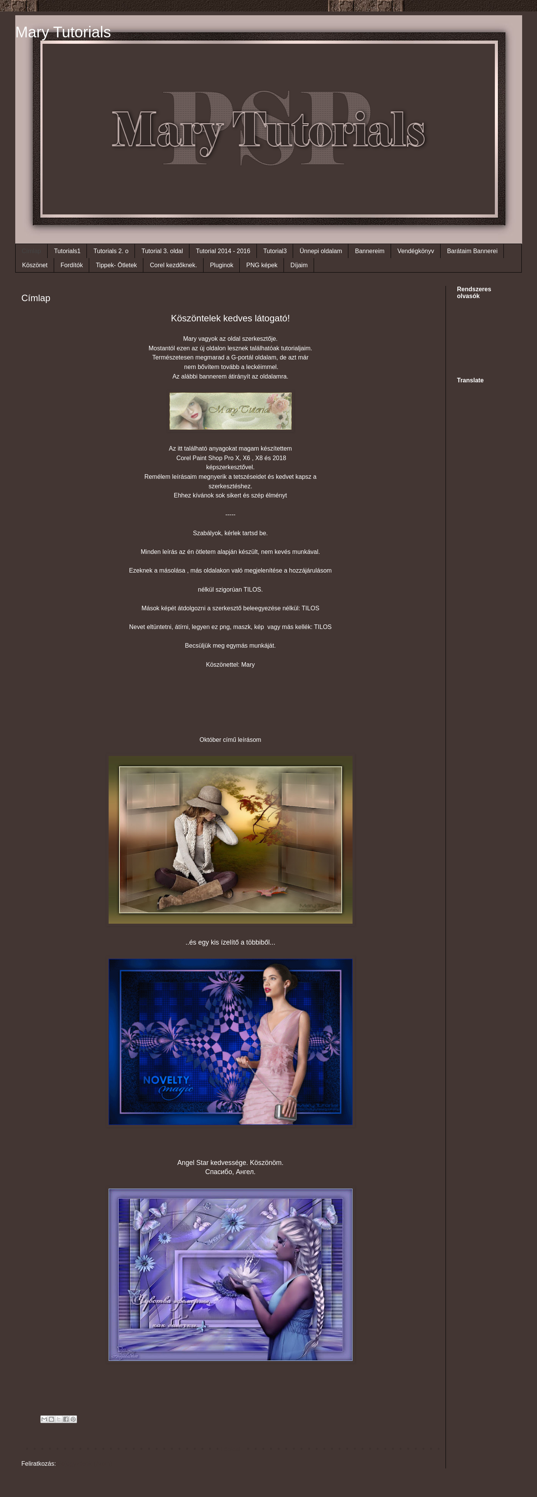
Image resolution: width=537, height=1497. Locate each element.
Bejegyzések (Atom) (85, 1463)
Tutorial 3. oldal (162, 251)
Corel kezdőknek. (173, 265)
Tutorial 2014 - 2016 (223, 251)
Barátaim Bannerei (472, 251)
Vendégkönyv (416, 251)
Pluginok (221, 265)
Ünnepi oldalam (321, 251)
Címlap (31, 251)
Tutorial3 (275, 251)
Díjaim (299, 265)
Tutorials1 (67, 251)
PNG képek (261, 265)
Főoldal (230, 1449)
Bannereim (369, 251)
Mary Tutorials (63, 32)
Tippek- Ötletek (116, 265)
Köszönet (35, 265)
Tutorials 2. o (110, 251)
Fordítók (72, 265)
